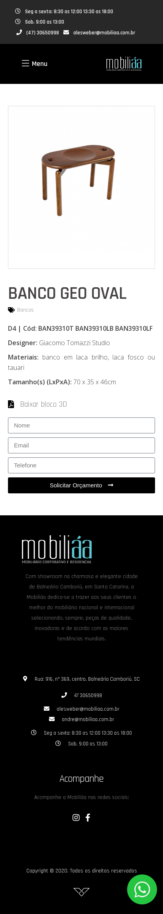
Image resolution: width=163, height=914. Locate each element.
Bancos (25, 310)
